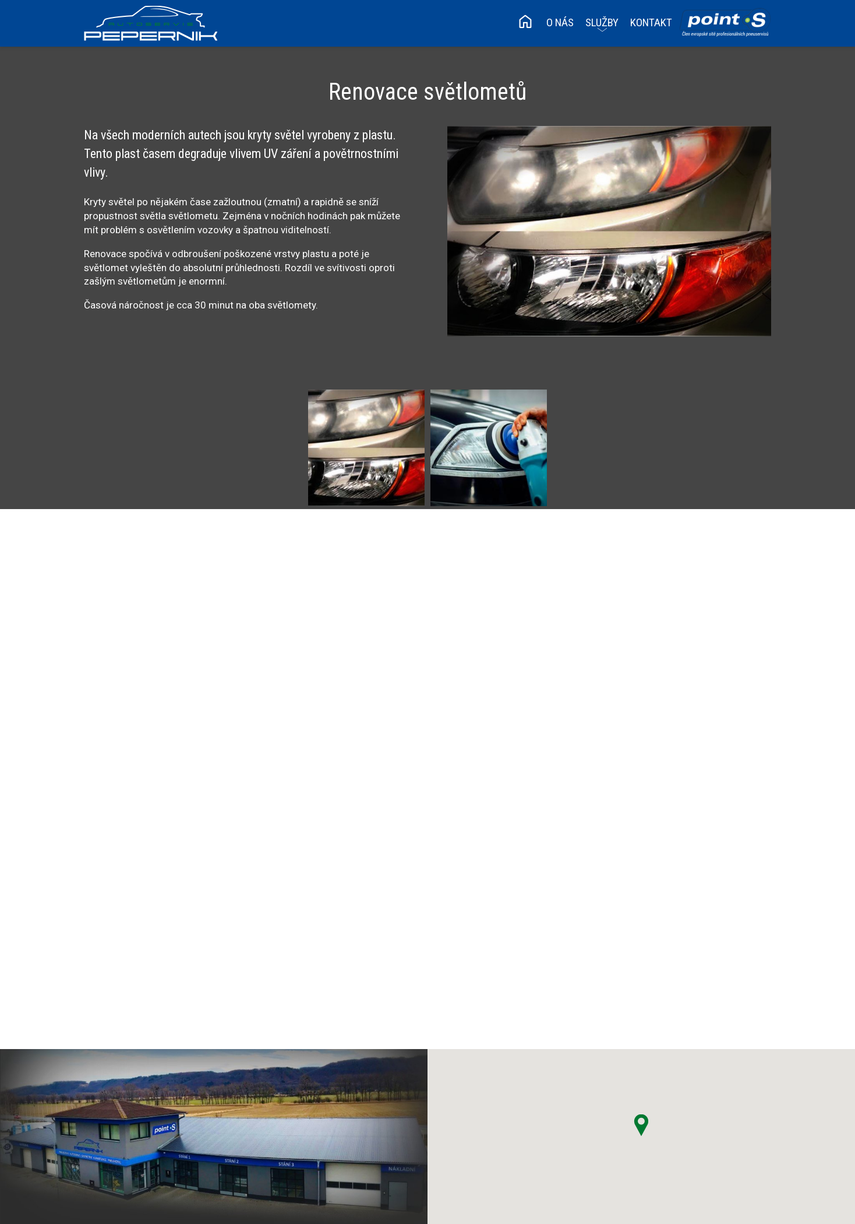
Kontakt (651, 22)
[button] (641, 1125)
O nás (560, 22)
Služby (602, 22)
